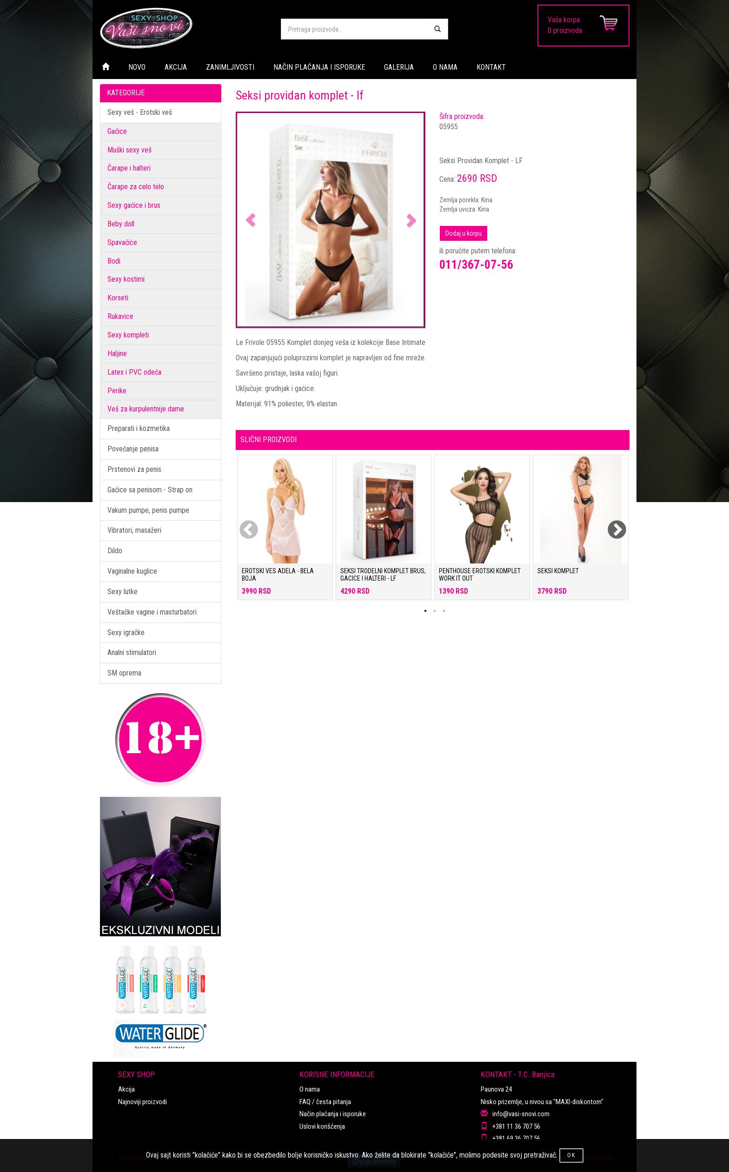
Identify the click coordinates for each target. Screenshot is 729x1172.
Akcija (126, 1089)
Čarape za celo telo (135, 186)
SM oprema (124, 673)
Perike (116, 390)
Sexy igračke (126, 632)
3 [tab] (444, 611)
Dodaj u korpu (463, 233)
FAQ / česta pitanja (325, 1102)
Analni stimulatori (131, 652)
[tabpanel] (285, 532)
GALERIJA (399, 67)
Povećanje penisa (133, 448)
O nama (309, 1089)
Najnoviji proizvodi (142, 1102)
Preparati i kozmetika (138, 428)
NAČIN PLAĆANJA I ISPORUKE (319, 67)
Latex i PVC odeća (134, 372)
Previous (242, 524)
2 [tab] (434, 611)
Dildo (114, 550)
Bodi (113, 261)
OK (571, 1155)
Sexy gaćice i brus (133, 205)
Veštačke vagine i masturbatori (152, 612)
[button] (251, 220)
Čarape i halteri (129, 168)
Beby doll (120, 223)
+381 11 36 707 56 (516, 1126)
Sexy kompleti (128, 335)
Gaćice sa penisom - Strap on (149, 489)
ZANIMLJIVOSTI (230, 67)
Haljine (117, 353)
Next (611, 524)
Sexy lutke (122, 591)
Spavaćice (122, 242)
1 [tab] (425, 611)
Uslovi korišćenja (322, 1126)
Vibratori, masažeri (134, 530)
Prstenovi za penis (134, 469)
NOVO (137, 67)
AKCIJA (176, 67)
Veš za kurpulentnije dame (145, 408)
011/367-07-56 (476, 264)
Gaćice (117, 131)
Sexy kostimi (126, 279)
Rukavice (120, 316)
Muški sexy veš (129, 150)
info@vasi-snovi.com (521, 1114)
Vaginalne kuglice (132, 571)
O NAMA (445, 67)
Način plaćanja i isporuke (332, 1114)
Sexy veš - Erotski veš (139, 112)
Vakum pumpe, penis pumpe (148, 510)
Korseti (117, 297)
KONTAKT (491, 67)
